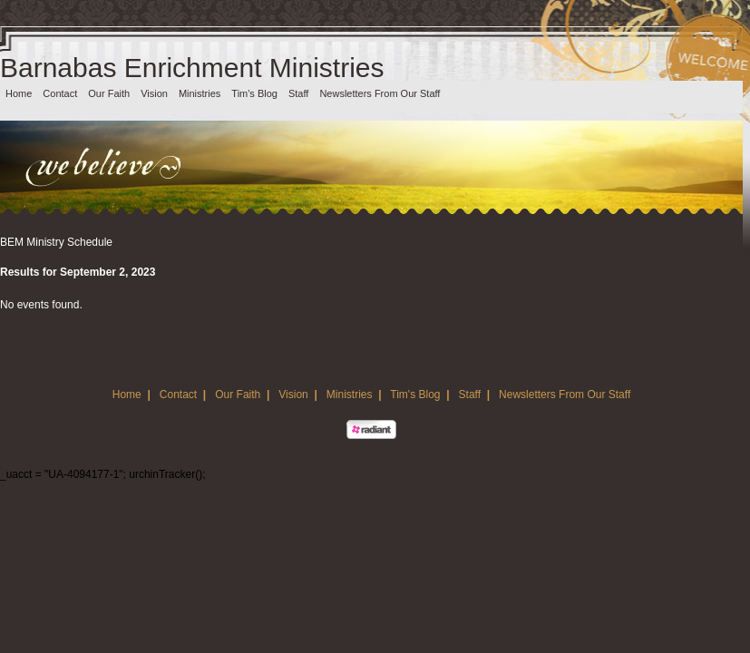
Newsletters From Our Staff (379, 93)
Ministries (199, 93)
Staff (298, 93)
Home (18, 93)
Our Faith (109, 93)
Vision (154, 93)
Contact (60, 93)
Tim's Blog (254, 93)
